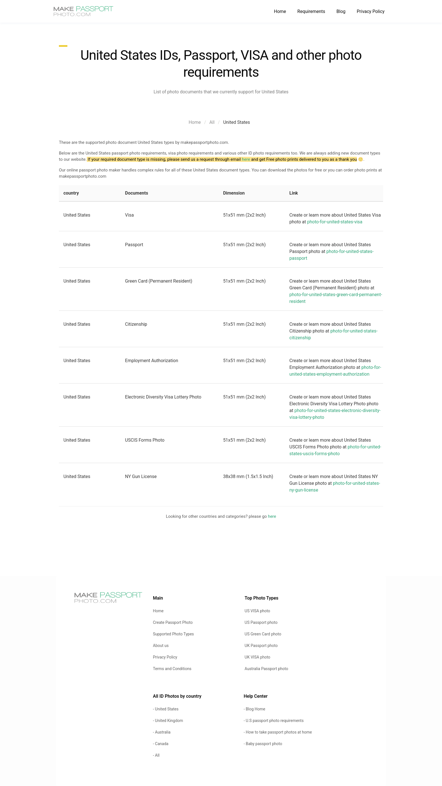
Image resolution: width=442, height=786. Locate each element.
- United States (166, 709)
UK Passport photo (261, 645)
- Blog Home (254, 709)
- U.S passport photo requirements (274, 720)
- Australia (162, 732)
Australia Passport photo (266, 668)
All (212, 122)
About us (161, 645)
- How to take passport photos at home (278, 732)
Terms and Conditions (172, 668)
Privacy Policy (371, 11)
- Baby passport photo (263, 743)
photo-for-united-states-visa (335, 221)
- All (156, 755)
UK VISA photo (257, 657)
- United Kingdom (168, 720)
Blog (341, 11)
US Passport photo (261, 622)
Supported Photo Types (173, 634)
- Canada (161, 743)
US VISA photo (257, 611)
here (246, 159)
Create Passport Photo (173, 622)
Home (280, 11)
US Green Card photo (263, 634)
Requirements (311, 11)
